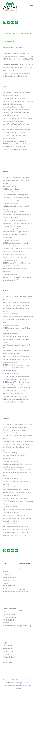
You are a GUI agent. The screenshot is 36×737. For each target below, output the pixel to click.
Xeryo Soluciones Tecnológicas (14, 683)
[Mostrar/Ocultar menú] (31, 6)
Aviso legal (18, 688)
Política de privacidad (24, 685)
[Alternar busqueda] (25, 6)
